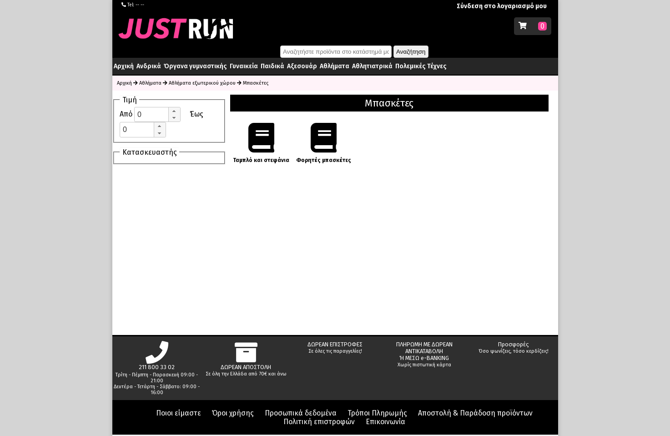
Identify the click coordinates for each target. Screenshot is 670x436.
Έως (196, 114)
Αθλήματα (334, 66)
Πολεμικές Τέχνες (421, 66)
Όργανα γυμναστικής (195, 66)
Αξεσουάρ (302, 66)
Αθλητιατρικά (372, 66)
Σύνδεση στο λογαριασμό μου (502, 6)
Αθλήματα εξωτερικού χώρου (202, 83)
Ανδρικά (148, 66)
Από (127, 114)
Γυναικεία (244, 66)
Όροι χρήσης (233, 413)
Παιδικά (272, 66)
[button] (174, 111)
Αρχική (124, 66)
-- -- (140, 5)
